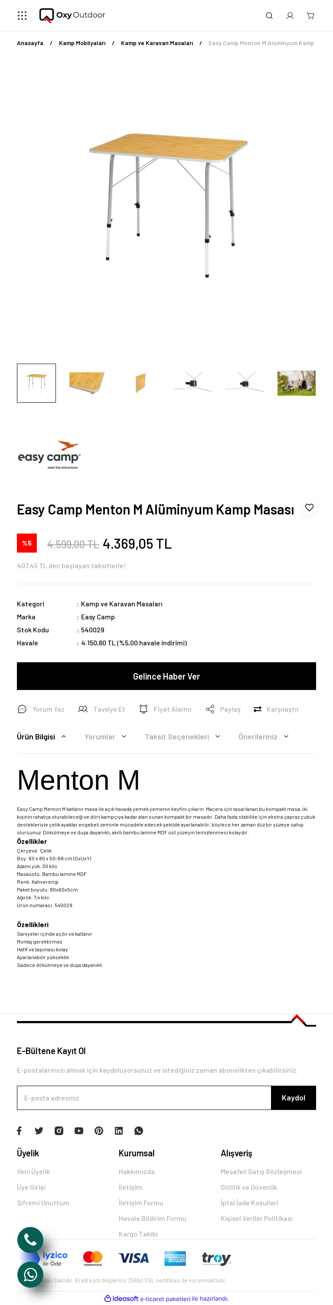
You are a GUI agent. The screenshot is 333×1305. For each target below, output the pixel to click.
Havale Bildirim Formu (152, 1218)
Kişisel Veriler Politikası (257, 1218)
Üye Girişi (31, 1187)
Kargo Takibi (138, 1234)
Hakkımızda (137, 1171)
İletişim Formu (141, 1202)
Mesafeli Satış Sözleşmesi (261, 1171)
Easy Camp (98, 616)
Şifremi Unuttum (43, 1202)
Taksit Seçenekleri (184, 736)
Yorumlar (107, 736)
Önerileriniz (264, 736)
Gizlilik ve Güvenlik (249, 1187)
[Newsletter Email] (166, 1098)
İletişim (130, 1187)
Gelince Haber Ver (166, 676)
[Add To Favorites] (309, 507)
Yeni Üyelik (33, 1171)
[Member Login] (290, 15)
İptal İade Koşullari (249, 1202)
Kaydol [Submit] (293, 1097)
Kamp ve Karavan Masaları (122, 603)
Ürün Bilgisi (43, 736)
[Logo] (73, 15)
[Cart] (311, 15)
